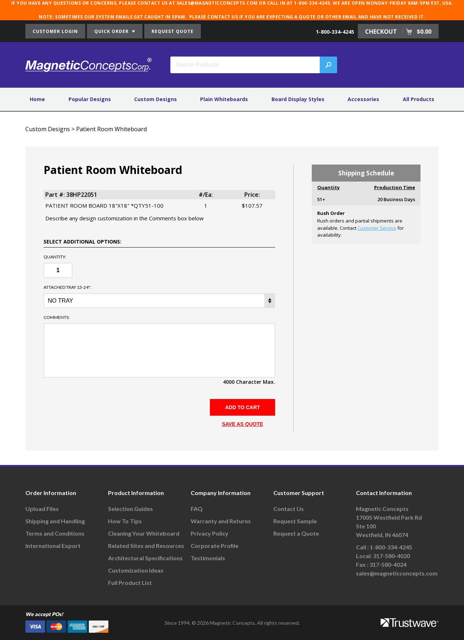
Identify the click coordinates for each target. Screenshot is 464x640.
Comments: (57, 317)
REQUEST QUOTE (173, 31)
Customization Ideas (135, 570)
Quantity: (55, 257)
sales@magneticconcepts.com (397, 573)
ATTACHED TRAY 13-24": (67, 287)
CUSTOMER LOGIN (55, 31)
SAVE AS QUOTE (242, 424)
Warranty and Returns (221, 521)
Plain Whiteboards (224, 99)
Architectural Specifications (145, 557)
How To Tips (125, 521)
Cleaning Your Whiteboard (143, 533)
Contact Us (288, 508)
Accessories (363, 99)
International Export (52, 545)
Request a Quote (296, 533)
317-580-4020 (391, 555)
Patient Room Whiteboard (111, 129)
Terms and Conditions (54, 533)
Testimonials (208, 557)
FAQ (197, 508)
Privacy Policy (209, 533)
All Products (418, 99)
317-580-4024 (387, 564)
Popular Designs (90, 99)
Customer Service (376, 228)
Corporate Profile (215, 545)
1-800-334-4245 (335, 31)
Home (37, 99)
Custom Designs (155, 99)
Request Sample (295, 521)
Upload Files (42, 508)
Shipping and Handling (55, 521)
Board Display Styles (298, 99)
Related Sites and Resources (146, 545)
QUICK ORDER (114, 31)
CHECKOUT (398, 32)
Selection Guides (130, 508)
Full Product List (130, 582)
